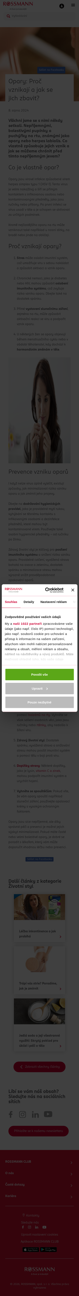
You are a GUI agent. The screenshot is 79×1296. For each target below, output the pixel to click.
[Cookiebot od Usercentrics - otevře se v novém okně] (47, 590)
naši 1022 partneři (27, 623)
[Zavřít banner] (72, 590)
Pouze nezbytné (39, 702)
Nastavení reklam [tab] (53, 602)
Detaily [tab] (29, 602)
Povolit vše (39, 674)
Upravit (40, 688)
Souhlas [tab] (11, 602)
